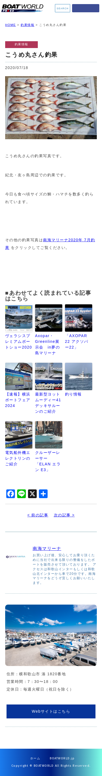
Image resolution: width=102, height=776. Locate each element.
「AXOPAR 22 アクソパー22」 (76, 341)
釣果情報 (27, 24)
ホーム (35, 758)
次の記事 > (64, 515)
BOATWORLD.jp (62, 758)
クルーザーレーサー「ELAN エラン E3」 (48, 461)
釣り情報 (73, 394)
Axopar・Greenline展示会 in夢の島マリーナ (47, 344)
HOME (10, 24)
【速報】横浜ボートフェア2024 (17, 400)
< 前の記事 (37, 515)
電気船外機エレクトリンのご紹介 (17, 458)
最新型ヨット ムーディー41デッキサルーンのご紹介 (48, 403)
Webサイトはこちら (51, 711)
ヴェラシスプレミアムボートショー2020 (18, 341)
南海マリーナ (47, 548)
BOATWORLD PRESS (23, 8)
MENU (85, 8)
